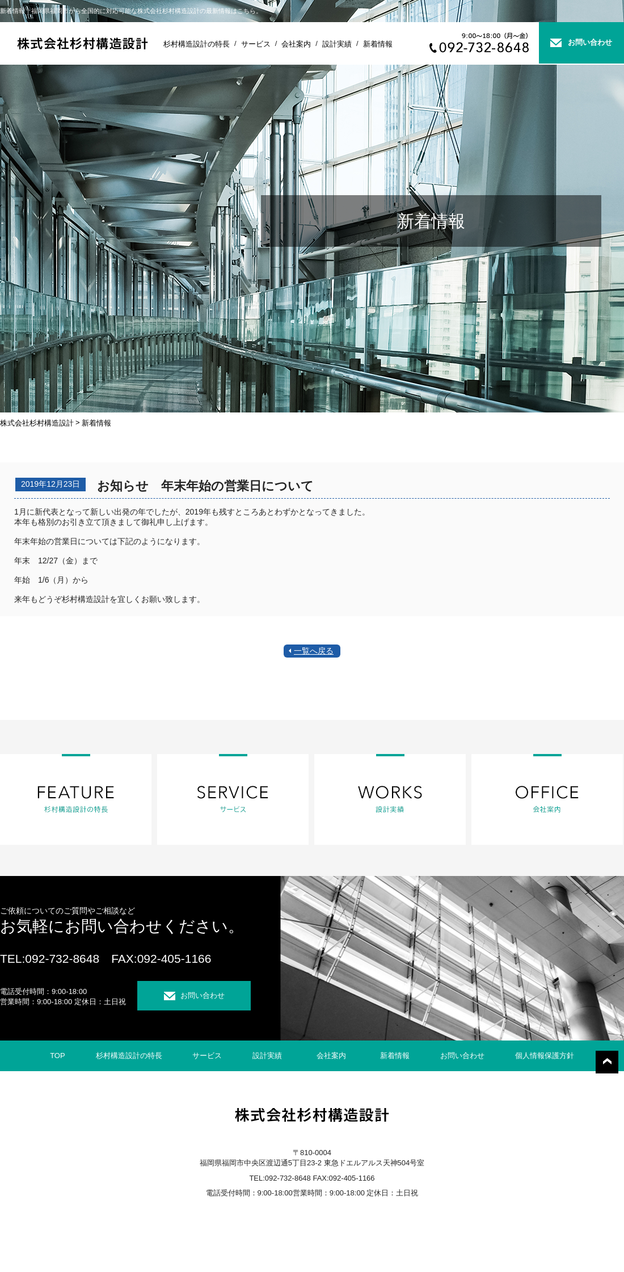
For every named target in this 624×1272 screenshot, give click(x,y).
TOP (57, 1055)
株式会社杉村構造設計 (37, 423)
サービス (256, 44)
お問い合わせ (590, 42)
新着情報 (378, 44)
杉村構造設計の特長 (196, 44)
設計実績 (337, 44)
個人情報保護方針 (544, 1055)
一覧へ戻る (314, 650)
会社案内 (296, 44)
